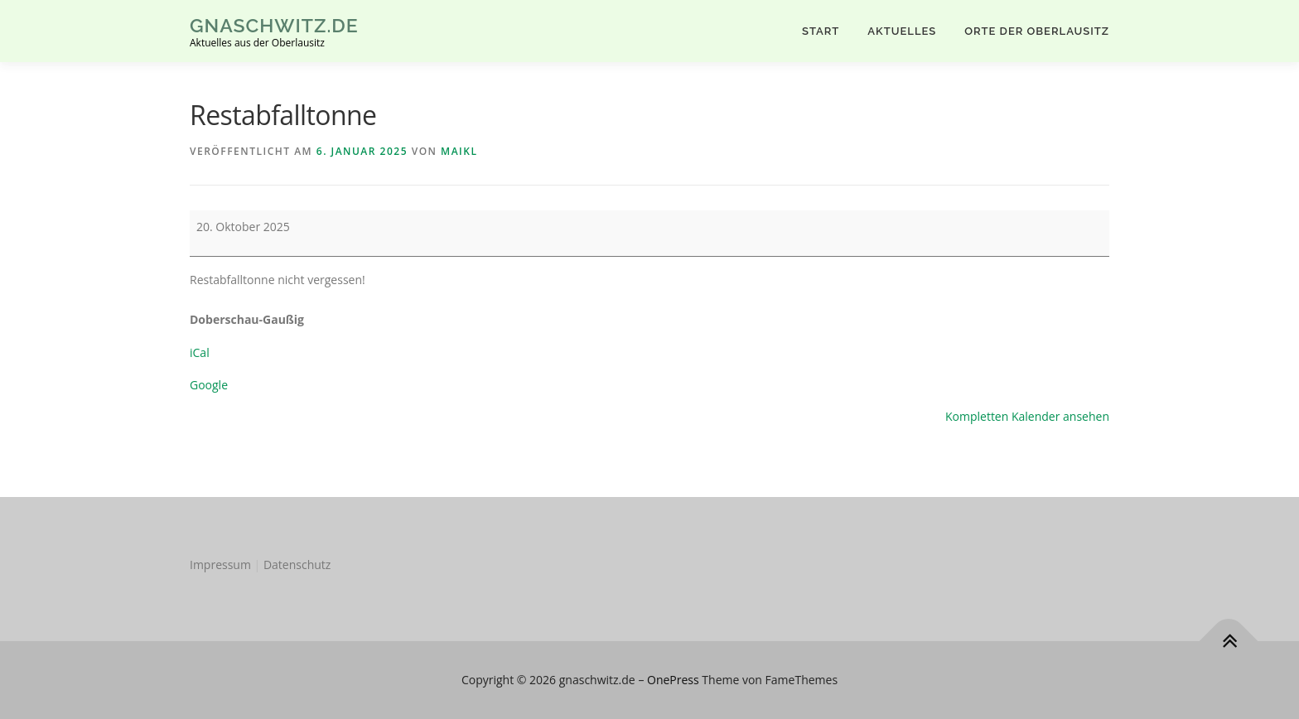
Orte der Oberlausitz (1036, 31)
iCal (200, 352)
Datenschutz (297, 564)
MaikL (459, 151)
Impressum (220, 564)
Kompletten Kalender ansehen (1027, 416)
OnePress (673, 680)
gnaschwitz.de (274, 25)
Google (209, 385)
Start (820, 31)
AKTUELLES (901, 31)
